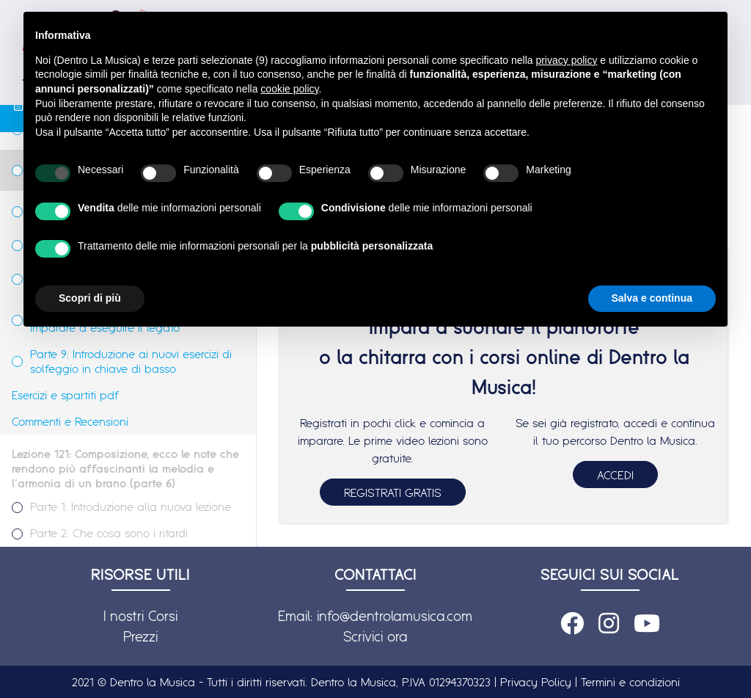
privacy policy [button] (566, 60)
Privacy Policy (535, 682)
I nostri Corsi (140, 616)
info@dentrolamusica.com (394, 616)
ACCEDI (615, 475)
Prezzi (140, 636)
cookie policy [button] (289, 89)
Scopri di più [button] (90, 298)
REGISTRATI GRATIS (393, 492)
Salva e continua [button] (652, 298)
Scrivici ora (375, 636)
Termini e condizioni (630, 682)
